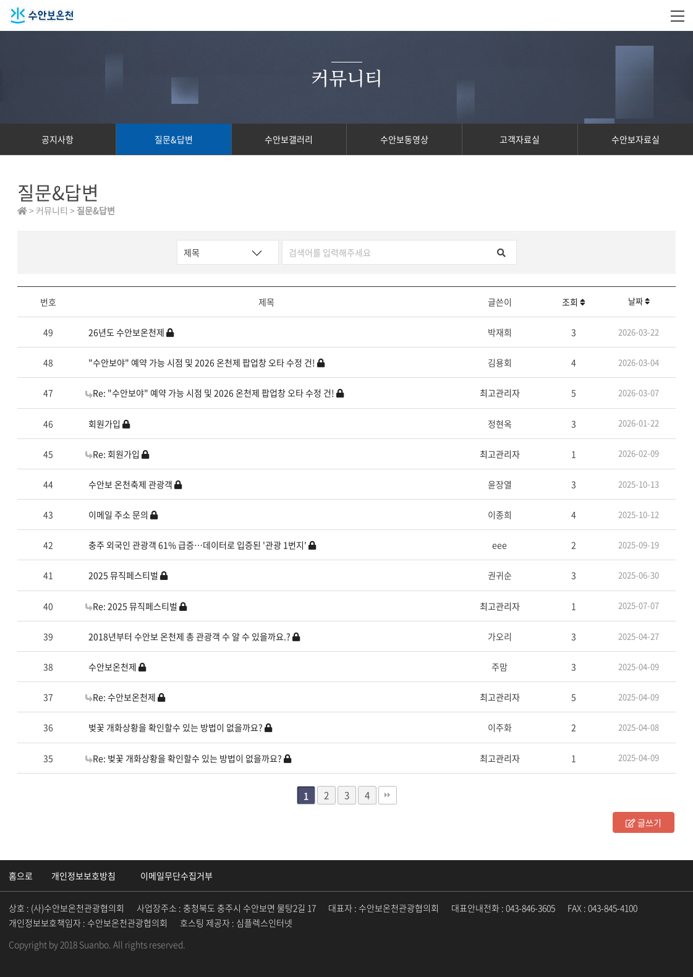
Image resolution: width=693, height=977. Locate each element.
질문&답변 (174, 139)
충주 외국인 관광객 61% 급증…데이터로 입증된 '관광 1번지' (202, 545)
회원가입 (109, 423)
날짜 (639, 301)
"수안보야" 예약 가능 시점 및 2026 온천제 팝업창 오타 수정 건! (206, 362)
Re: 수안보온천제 (125, 697)
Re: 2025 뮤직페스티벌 (136, 606)
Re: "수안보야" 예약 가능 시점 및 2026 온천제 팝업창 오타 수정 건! (214, 392)
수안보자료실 (635, 139)
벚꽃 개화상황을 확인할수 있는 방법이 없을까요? (180, 727)
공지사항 (57, 139)
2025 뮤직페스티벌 (128, 575)
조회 (573, 302)
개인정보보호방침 (83, 875)
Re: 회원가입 (117, 454)
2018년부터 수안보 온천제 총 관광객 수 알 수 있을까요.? (194, 636)
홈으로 (21, 875)
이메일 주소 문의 (123, 514)
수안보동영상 (404, 139)
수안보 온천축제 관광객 (135, 484)
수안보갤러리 (289, 139)
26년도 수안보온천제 (131, 332)
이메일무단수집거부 (176, 875)
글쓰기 (643, 822)
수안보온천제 (117, 666)
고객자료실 (520, 139)
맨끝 (387, 795)
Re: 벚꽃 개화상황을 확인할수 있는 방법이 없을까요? (188, 758)
